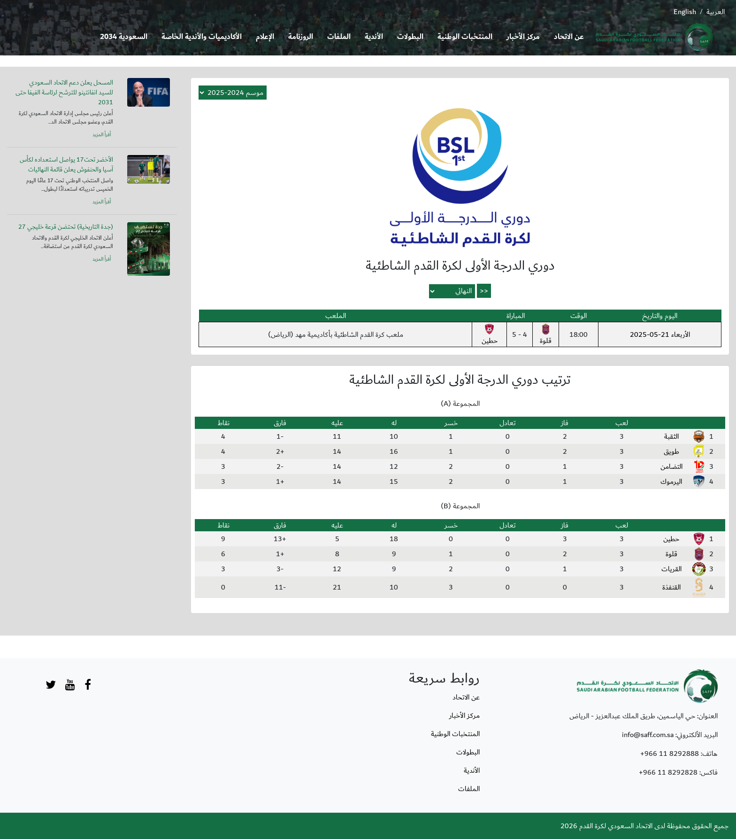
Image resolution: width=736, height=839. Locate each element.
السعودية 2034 (123, 37)
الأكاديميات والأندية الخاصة (201, 37)
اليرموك (671, 481)
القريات (671, 569)
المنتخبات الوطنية (464, 37)
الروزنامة (300, 37)
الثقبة (671, 436)
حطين (490, 335)
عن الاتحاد (569, 37)
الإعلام (265, 37)
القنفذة (671, 587)
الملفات (339, 37)
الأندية (374, 37)
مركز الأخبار (523, 37)
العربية (715, 12)
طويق (671, 451)
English (685, 12)
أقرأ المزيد (101, 135)
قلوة (546, 335)
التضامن (671, 466)
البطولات (410, 37)
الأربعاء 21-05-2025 (660, 334)
